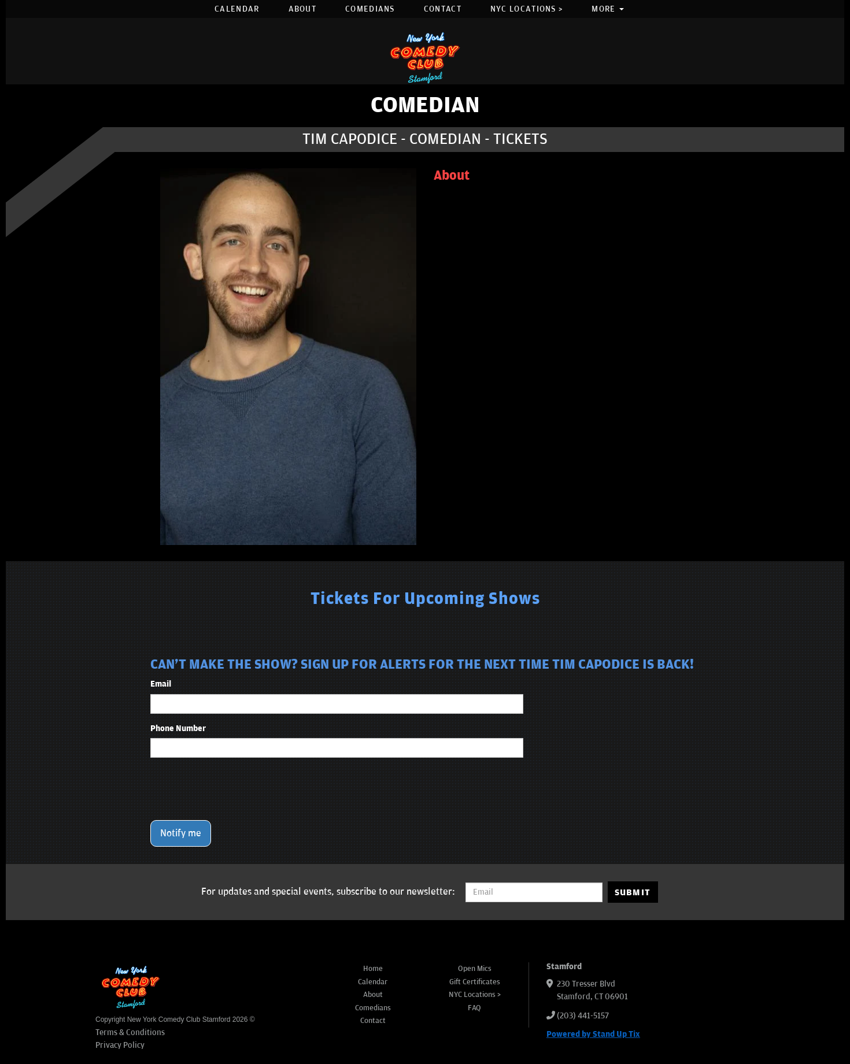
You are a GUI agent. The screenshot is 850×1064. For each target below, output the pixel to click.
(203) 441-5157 (583, 1016)
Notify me (180, 833)
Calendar (237, 9)
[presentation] (238, 788)
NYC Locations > (526, 9)
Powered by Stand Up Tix (593, 1034)
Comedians (370, 9)
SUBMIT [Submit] (633, 892)
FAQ (474, 1008)
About (303, 9)
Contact (442, 9)
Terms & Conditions (130, 1032)
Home (373, 968)
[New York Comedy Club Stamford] (425, 57)
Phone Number (178, 728)
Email (160, 684)
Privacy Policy (120, 1045)
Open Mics (474, 968)
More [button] (608, 9)
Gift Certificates (474, 982)
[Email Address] (534, 892)
